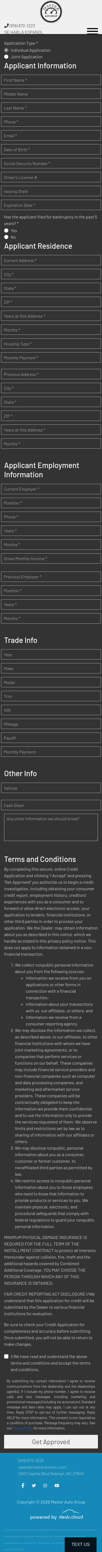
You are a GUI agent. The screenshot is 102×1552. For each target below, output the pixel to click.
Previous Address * (21, 374)
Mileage (11, 724)
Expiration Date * (19, 205)
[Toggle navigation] (92, 28)
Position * (13, 502)
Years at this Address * (24, 315)
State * (10, 288)
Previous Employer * (22, 576)
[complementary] (85, 1535)
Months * (12, 329)
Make (9, 668)
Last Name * (15, 107)
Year (8, 654)
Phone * (11, 121)
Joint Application (27, 56)
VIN (7, 710)
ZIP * (8, 302)
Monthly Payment (20, 751)
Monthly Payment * (21, 357)
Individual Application (31, 50)
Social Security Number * (27, 163)
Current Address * (20, 260)
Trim (8, 696)
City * (9, 274)
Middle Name (16, 93)
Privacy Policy (23, 1428)
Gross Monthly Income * (25, 558)
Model (9, 682)
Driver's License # (20, 177)
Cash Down (14, 805)
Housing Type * (18, 343)
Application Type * (21, 42)
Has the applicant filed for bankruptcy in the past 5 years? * (50, 220)
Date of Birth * (17, 149)
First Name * (15, 80)
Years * (10, 530)
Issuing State (16, 191)
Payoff (10, 737)
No (13, 236)
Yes (14, 230)
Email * (10, 135)
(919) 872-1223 (19, 25)
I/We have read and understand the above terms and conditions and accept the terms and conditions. (51, 1363)
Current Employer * (21, 488)
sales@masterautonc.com (42, 1466)
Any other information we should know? (43, 818)
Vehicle (10, 788)
